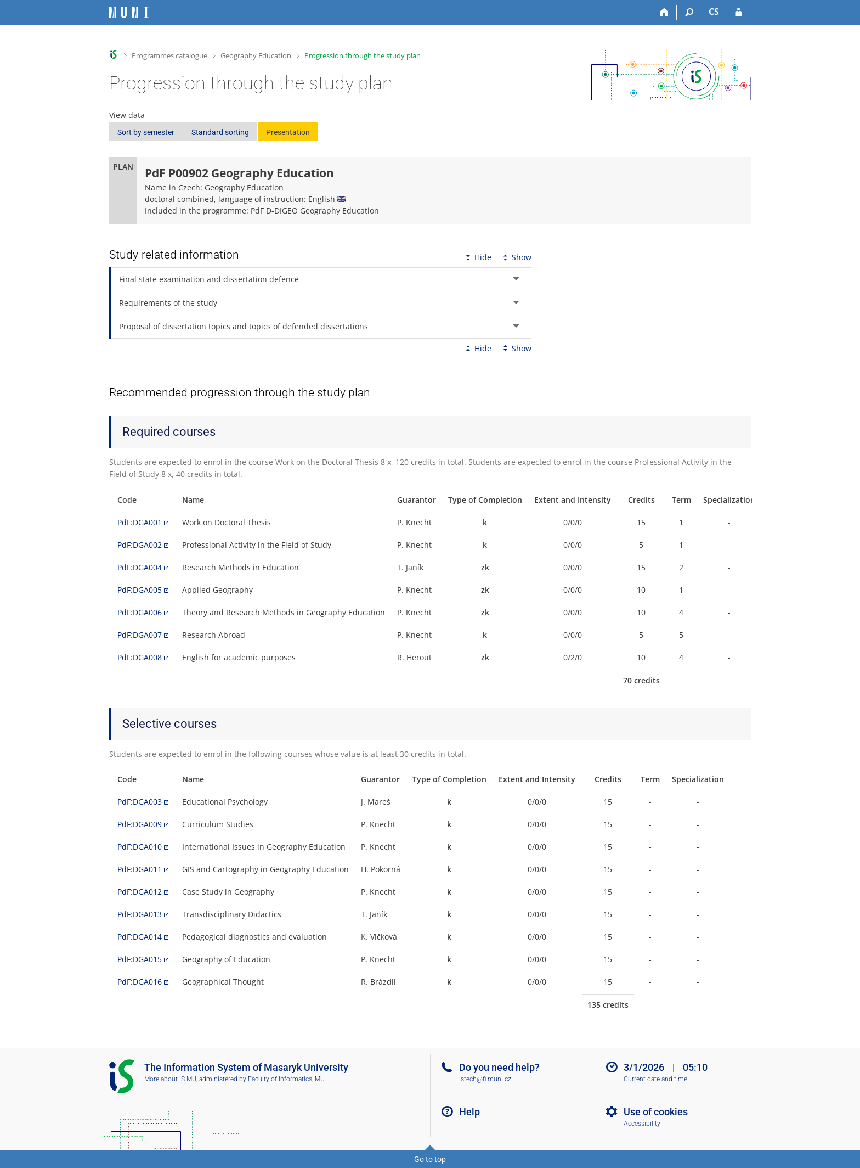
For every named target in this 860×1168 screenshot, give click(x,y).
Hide (477, 257)
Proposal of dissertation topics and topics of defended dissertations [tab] (243, 326)
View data (127, 115)
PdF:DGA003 (139, 801)
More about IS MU (170, 1079)
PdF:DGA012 (139, 891)
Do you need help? (499, 1067)
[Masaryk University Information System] (129, 12)
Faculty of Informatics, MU (286, 1079)
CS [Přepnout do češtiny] (714, 11)
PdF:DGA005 (139, 590)
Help (469, 1112)
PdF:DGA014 (139, 936)
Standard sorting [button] (220, 132)
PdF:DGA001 (139, 522)
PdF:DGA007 (139, 635)
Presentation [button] (288, 132)
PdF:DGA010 (139, 846)
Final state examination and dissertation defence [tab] (209, 279)
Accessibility (642, 1123)
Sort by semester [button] (145, 132)
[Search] (689, 12)
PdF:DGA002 (139, 545)
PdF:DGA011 (139, 869)
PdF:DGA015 (139, 959)
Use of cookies (656, 1112)
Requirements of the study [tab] (168, 302)
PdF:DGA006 (139, 612)
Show (516, 257)
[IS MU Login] (738, 12)
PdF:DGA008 (139, 657)
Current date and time (655, 1079)
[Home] (664, 12)
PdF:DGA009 (139, 824)
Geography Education (255, 55)
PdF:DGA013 (139, 914)
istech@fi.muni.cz (485, 1079)
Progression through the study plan (362, 55)
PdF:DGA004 (139, 567)
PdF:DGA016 (139, 981)
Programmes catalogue (169, 55)
